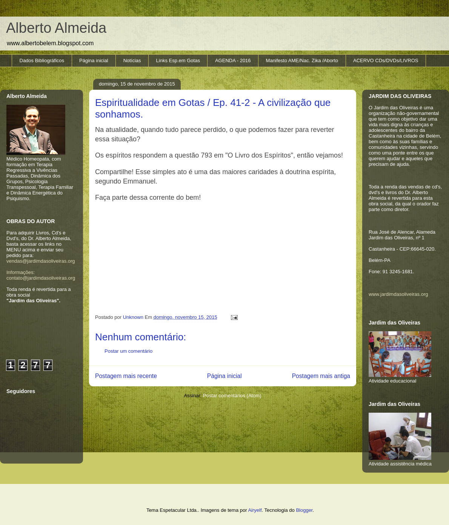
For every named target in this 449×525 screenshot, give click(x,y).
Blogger (304, 510)
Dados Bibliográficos (42, 60)
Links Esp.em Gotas (178, 60)
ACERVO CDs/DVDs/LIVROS (385, 60)
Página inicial (93, 60)
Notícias (132, 60)
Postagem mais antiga (321, 376)
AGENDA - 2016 (233, 60)
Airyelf (254, 510)
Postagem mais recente (126, 376)
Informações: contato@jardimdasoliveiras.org (40, 275)
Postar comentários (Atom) (232, 395)
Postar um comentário (128, 351)
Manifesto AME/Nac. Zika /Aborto (302, 60)
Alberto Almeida (56, 28)
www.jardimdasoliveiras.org (398, 294)
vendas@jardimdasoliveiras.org (40, 261)
